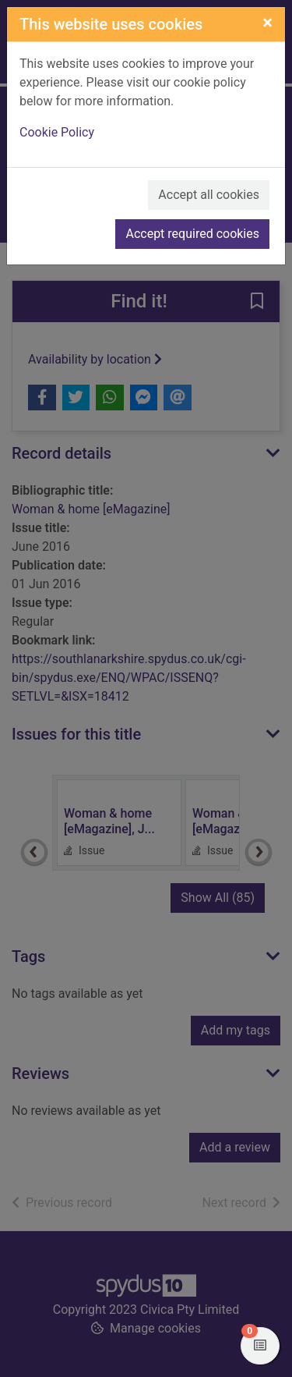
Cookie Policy (56, 132)
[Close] (267, 22)
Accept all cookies (208, 194)
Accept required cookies (192, 233)
